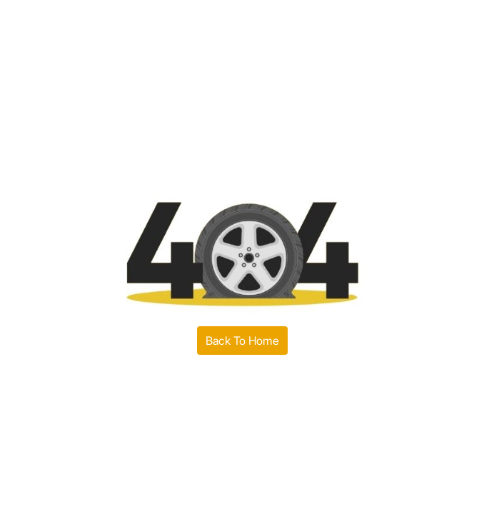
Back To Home (242, 340)
